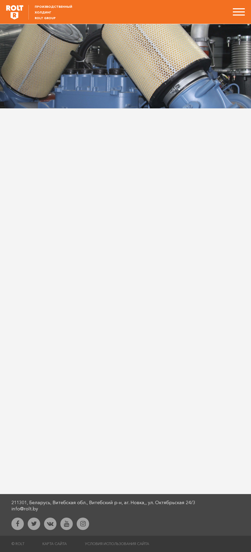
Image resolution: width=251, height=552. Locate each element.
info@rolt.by (24, 509)
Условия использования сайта (117, 543)
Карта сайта (54, 543)
